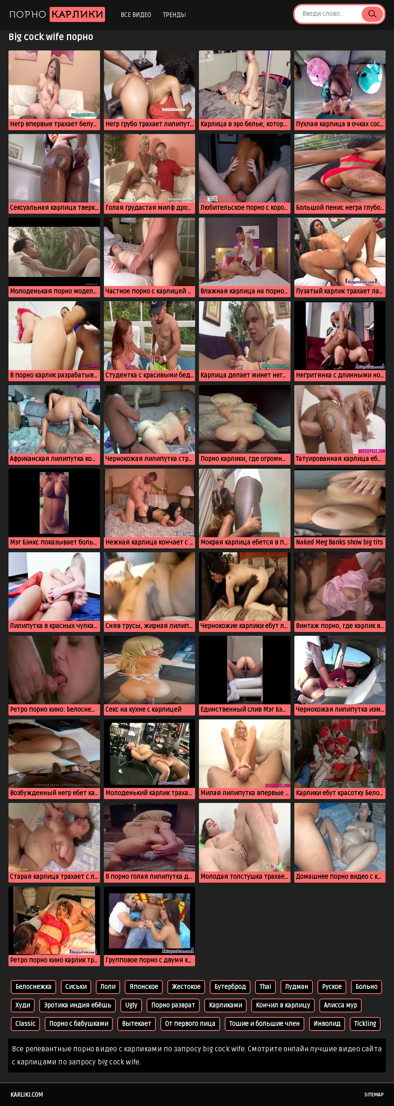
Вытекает (136, 1024)
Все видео (136, 15)
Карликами (225, 1005)
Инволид (327, 1024)
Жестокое (186, 987)
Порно (57, 14)
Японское (143, 987)
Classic (25, 1024)
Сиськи (76, 987)
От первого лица (190, 1024)
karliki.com (26, 1094)
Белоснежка (33, 987)
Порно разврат (173, 1005)
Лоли (107, 987)
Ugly (131, 1005)
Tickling (365, 1024)
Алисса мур (340, 1005)
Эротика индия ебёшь (77, 1005)
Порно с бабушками (78, 1024)
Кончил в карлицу (283, 1005)
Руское (332, 987)
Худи (22, 1005)
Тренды (174, 15)
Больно (366, 987)
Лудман (296, 987)
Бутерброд (230, 987)
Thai (265, 987)
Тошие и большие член (264, 1024)
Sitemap (374, 1095)
